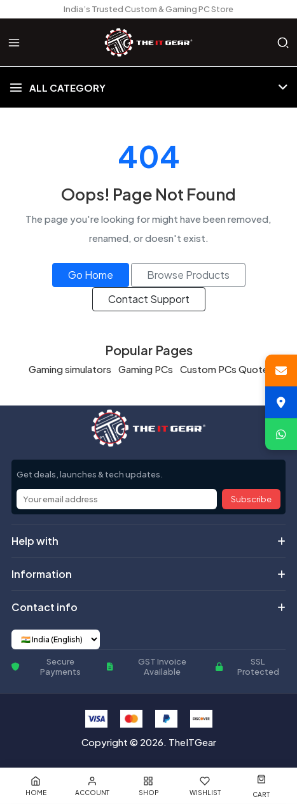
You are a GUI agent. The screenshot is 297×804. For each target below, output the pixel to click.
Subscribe (251, 499)
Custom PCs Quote (224, 369)
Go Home (90, 274)
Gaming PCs (145, 369)
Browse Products (188, 274)
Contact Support (149, 299)
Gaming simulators (70, 369)
